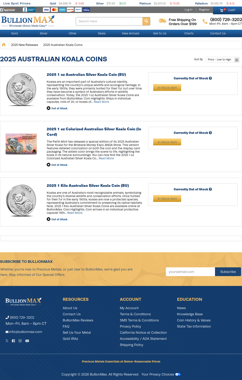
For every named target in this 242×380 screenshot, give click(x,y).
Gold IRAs (70, 339)
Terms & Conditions (135, 314)
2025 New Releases (24, 45)
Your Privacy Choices (161, 374)
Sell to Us (159, 33)
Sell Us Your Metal (77, 332)
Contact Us (218, 33)
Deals (102, 33)
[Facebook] (13, 341)
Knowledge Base (190, 314)
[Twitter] (7, 340)
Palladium (201, 3)
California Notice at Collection (143, 332)
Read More (101, 102)
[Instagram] (20, 341)
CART (229, 10)
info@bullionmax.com (25, 332)
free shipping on (182, 20)
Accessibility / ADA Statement (143, 339)
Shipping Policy (131, 345)
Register (204, 9)
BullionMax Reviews (78, 320)
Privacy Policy (130, 326)
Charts (188, 33)
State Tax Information (194, 326)
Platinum (145, 3)
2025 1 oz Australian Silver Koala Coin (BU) (86, 74)
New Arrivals (130, 33)
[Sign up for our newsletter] (190, 271)
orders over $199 (183, 24)
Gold (53, 3)
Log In (188, 9)
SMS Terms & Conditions (139, 320)
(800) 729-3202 (20, 317)
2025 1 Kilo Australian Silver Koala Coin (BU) (88, 185)
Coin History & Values (194, 320)
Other (73, 33)
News (181, 308)
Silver (100, 3)
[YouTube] (27, 341)
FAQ (66, 326)
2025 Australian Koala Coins (62, 45)
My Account (129, 308)
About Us (70, 308)
